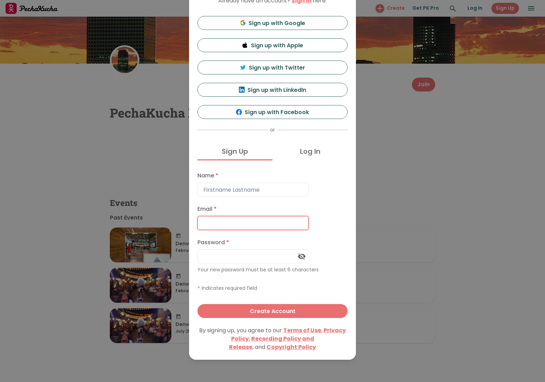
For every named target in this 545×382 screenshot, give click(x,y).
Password (213, 242)
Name (207, 176)
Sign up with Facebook (272, 112)
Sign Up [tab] (235, 151)
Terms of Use (302, 330)
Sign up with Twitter (272, 68)
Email (207, 209)
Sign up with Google (273, 23)
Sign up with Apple (272, 45)
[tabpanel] (272, 243)
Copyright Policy (291, 347)
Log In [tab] (310, 151)
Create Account (272, 311)
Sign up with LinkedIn (273, 90)
